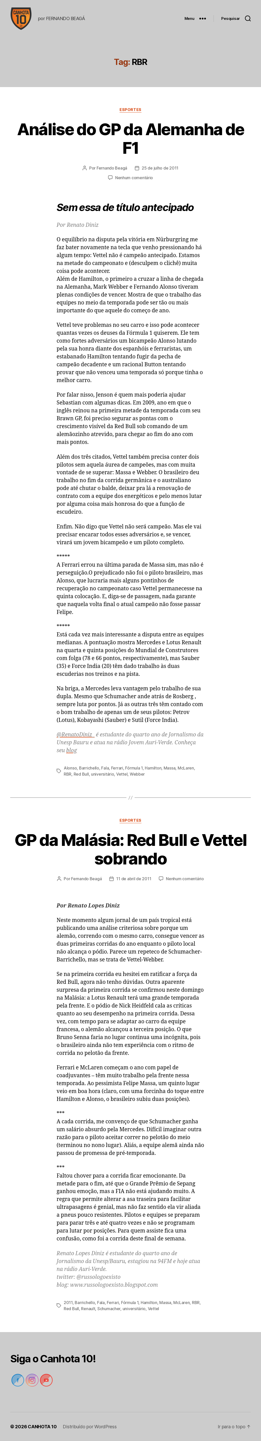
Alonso (70, 768)
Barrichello (89, 768)
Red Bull (81, 774)
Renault (88, 1308)
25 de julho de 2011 (160, 168)
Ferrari (117, 768)
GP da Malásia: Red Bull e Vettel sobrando (131, 849)
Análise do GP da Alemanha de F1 (130, 138)
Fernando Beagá (112, 168)
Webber (137, 774)
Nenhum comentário (134, 177)
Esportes (130, 109)
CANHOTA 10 (42, 1426)
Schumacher (108, 1308)
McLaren (186, 768)
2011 (68, 1302)
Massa (170, 768)
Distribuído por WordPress (89, 1426)
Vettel (121, 774)
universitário (102, 774)
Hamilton (153, 768)
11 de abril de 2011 (133, 878)
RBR (67, 774)
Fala (105, 768)
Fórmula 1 (134, 768)
